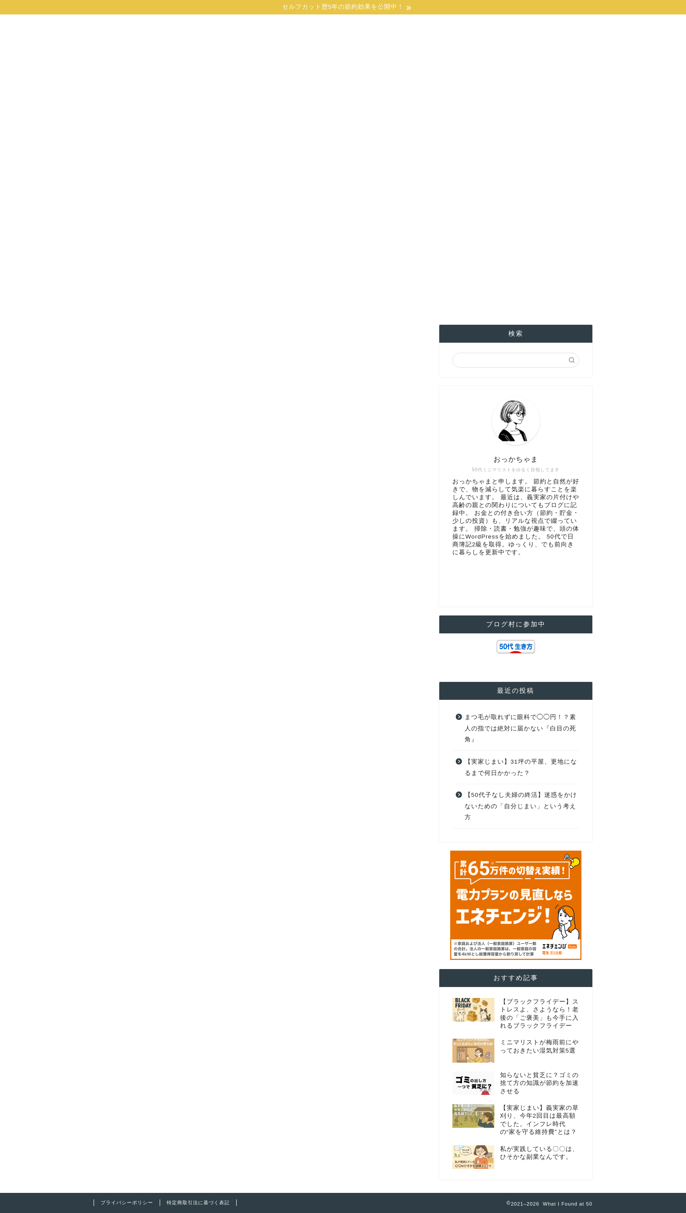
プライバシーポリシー (127, 1202)
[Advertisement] (343, 128)
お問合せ (558, 206)
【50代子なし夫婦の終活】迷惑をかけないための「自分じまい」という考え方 (521, 806)
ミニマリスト (404, 206)
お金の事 (196, 206)
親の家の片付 (336, 206)
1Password (481, 206)
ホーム (128, 206)
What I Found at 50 (343, 39)
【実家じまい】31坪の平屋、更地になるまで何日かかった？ (521, 767)
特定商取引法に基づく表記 (198, 1202)
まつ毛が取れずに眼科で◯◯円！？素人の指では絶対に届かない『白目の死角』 (520, 728)
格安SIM (266, 206)
